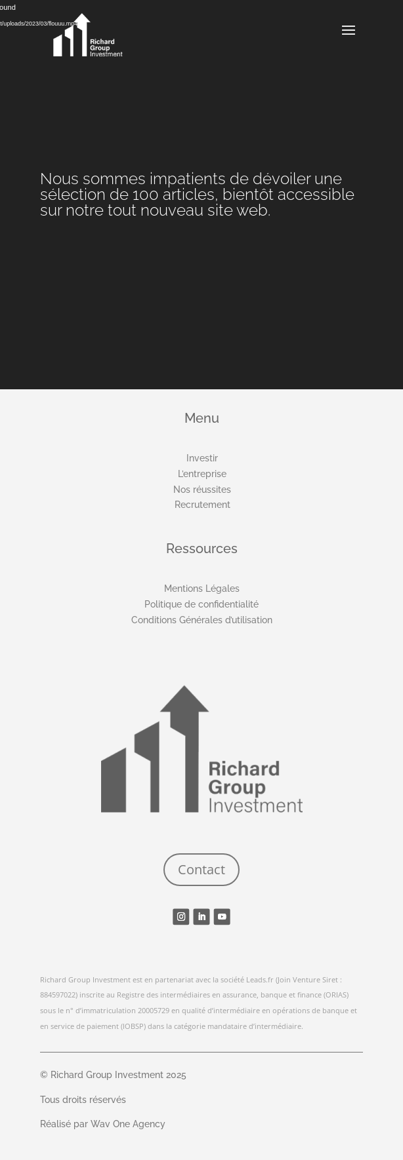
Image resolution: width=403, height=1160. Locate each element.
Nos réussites (202, 489)
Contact (201, 869)
